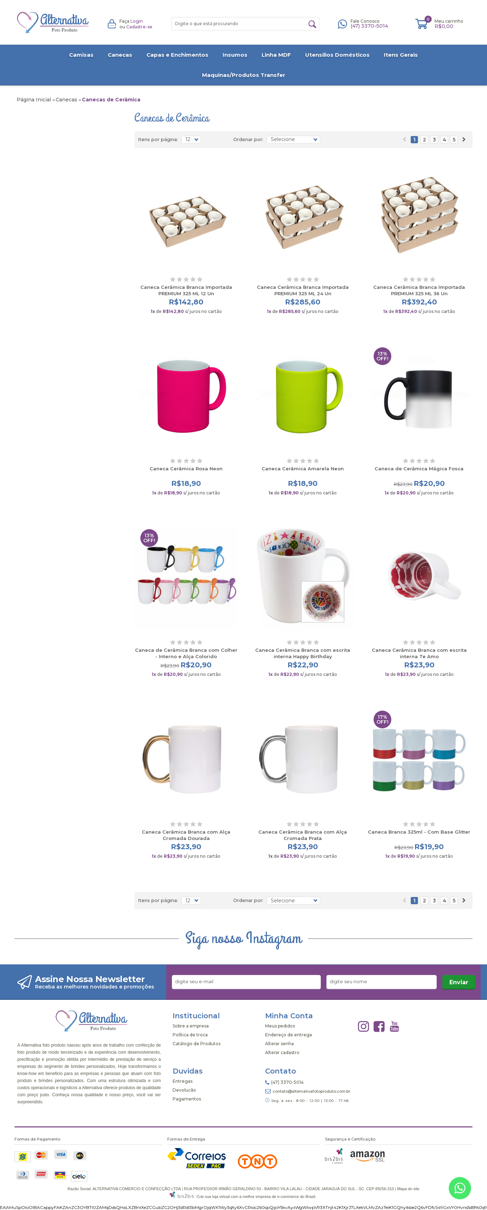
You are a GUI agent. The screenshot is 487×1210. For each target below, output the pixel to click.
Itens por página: (158, 139)
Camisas (81, 54)
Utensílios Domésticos (337, 54)
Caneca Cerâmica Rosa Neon (186, 468)
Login (136, 21)
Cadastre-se (139, 26)
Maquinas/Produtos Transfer (243, 75)
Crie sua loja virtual (213, 1196)
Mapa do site (408, 1189)
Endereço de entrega (288, 1034)
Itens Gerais (401, 54)
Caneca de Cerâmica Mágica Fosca (419, 468)
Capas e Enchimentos (177, 54)
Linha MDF (276, 54)
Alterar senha (279, 1043)
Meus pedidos (280, 1026)
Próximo (464, 139)
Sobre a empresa (191, 1026)
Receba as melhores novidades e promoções (94, 986)
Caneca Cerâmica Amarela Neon (303, 468)
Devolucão (184, 1090)
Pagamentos (187, 1099)
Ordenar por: (248, 139)
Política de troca (190, 1034)
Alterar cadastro (282, 1052)
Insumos (235, 54)
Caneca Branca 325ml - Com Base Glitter (419, 832)
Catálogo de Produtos (196, 1043)
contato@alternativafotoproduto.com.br (311, 1091)
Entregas (182, 1081)
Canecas (120, 54)
